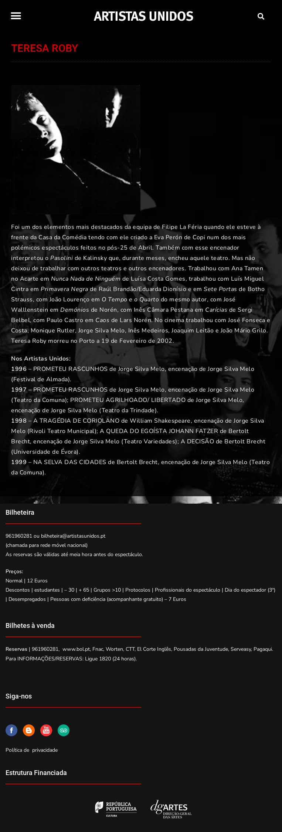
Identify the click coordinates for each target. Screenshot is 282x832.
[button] (15, 15)
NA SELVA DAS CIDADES (69, 462)
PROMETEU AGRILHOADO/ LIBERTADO (128, 400)
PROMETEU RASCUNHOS (70, 369)
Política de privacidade (32, 750)
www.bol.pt (76, 649)
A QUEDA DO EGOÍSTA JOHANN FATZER (159, 431)
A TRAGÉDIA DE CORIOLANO (76, 421)
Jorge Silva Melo (101, 331)
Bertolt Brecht (244, 441)
